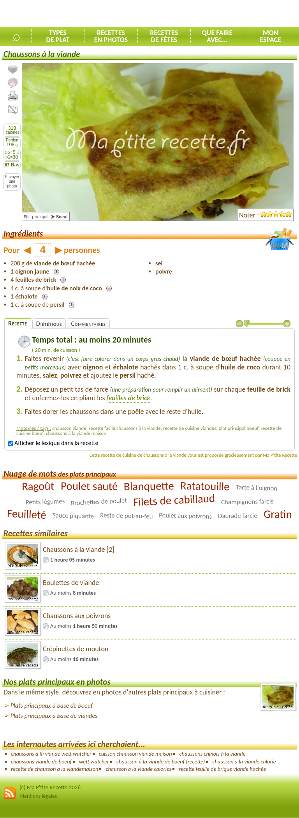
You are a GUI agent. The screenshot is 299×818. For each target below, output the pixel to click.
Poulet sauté (89, 486)
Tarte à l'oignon (256, 487)
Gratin (278, 514)
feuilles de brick (128, 398)
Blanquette (149, 486)
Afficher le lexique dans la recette (53, 443)
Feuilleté (26, 514)
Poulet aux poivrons (185, 516)
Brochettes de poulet (98, 501)
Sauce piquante (73, 515)
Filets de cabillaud (174, 500)
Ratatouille (205, 486)
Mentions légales (38, 796)
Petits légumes (45, 501)
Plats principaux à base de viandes (54, 715)
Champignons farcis (247, 501)
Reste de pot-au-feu (126, 515)
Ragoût (38, 486)
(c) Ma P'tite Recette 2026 (50, 787)
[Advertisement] (208, 14)
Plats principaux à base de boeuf (52, 705)
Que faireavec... (217, 36)
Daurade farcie (237, 516)
